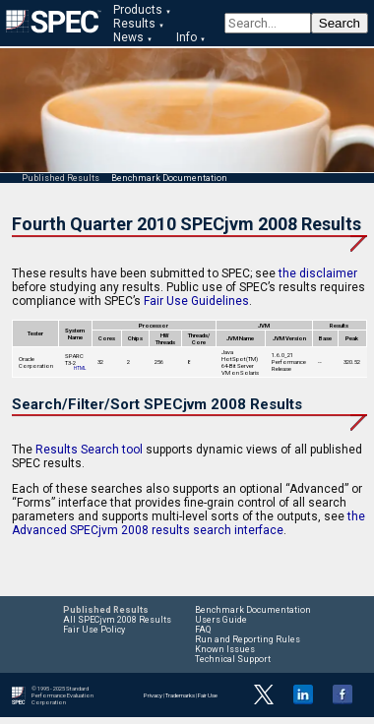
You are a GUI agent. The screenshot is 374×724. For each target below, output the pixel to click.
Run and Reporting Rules (247, 639)
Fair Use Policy (94, 629)
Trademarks (180, 695)
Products (137, 10)
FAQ (203, 629)
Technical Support (233, 659)
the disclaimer (318, 273)
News (128, 37)
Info (186, 37)
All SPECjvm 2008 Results (117, 620)
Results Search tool (89, 449)
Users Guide (221, 620)
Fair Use (208, 695)
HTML (80, 368)
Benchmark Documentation (169, 178)
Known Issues (225, 649)
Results (134, 23)
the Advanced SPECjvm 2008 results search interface (188, 523)
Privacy (153, 695)
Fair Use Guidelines (196, 301)
